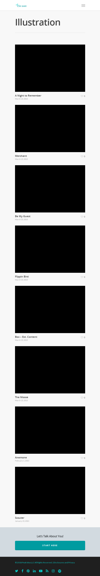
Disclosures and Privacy (64, 562)
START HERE (50, 545)
